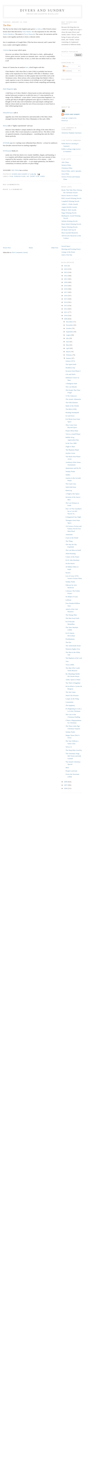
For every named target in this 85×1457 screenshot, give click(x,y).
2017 (66, 292)
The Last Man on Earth (73, 550)
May (67, 345)
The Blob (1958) (71, 409)
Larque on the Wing (72, 699)
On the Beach (70, 563)
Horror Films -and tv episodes (71, 171)
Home (31, 248)
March (68, 352)
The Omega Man (71, 615)
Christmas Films (67, 168)
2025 (66, 266)
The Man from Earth (72, 618)
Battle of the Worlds (72, 406)
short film (34, 176)
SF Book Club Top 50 (69, 230)
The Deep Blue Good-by (74, 750)
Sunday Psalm (70, 471)
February (69, 355)
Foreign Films (20, 176)
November (69, 325)
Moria (5, 126)
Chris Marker (26, 32)
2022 (66, 276)
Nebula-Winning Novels (70, 221)
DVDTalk (6, 143)
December (69, 322)
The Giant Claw (71, 484)
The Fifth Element (72, 402)
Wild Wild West (71, 487)
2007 (66, 785)
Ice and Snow (70, 416)
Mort (67, 768)
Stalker (68, 475)
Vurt (67, 661)
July (67, 338)
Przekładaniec (70, 639)
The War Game (71, 692)
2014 (66, 302)
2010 (66, 315)
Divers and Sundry (42, 10)
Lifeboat (68, 600)
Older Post (54, 248)
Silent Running (70, 553)
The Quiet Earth (71, 364)
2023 (66, 272)
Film (11, 176)
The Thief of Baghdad (73, 683)
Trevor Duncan (29, 34)
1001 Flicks (15, 170)
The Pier (68, 642)
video (42, 176)
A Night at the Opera (72, 494)
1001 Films (65, 162)
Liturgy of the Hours (68, 252)
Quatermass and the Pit (73, 468)
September (69, 332)
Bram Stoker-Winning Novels (71, 224)
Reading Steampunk (72, 412)
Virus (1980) (70, 665)
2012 (66, 309)
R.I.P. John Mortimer (72, 560)
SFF (28, 176)
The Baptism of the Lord (74, 658)
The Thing (69, 541)
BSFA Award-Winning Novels (71, 198)
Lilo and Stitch (70, 374)
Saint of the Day (67, 255)
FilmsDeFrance (8, 113)
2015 (66, 299)
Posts (65, 66)
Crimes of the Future (72, 557)
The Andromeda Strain (73, 646)
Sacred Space (66, 246)
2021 (66, 279)
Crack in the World (72, 538)
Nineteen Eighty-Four (73, 649)
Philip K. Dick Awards (69, 210)
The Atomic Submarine (73, 399)
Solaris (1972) (70, 361)
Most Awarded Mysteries (70, 233)
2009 (66, 319)
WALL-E (69, 747)
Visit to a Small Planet (73, 434)
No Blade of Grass (72, 597)
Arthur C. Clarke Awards (70, 204)
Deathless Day (70, 368)
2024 (66, 269)
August (68, 335)
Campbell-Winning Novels (70, 201)
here (27, 67)
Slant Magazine (8, 89)
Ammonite (69, 534)
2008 (66, 782)
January (69, 358)
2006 (66, 788)
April (68, 348)
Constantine (69, 702)
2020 (66, 282)
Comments (67, 71)
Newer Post (7, 248)
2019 (66, 286)
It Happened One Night (73, 517)
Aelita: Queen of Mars (73, 680)
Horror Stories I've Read (70, 195)
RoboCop (69, 490)
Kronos (68, 573)
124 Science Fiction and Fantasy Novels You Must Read (73, 528)
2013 (66, 305)
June (67, 342)
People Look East (71, 771)
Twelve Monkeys (8, 34)
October (69, 328)
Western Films (66, 165)
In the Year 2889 (71, 443)
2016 (66, 296)
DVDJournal (7, 151)
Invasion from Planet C (73, 371)
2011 (66, 312)
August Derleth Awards (69, 207)
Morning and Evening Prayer (71, 249)
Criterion (6, 50)
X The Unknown (71, 396)
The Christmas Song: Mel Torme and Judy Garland (73, 756)
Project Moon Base (72, 431)
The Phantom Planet (72, 450)
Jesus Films (65, 174)
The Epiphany (70, 705)
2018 (66, 289)
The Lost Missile (71, 387)
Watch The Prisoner (72, 695)
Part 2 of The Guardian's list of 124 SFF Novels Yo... (74, 511)
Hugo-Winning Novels (69, 213)
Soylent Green (70, 453)
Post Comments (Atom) (20, 252)
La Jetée (38, 29)
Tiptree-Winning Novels (70, 227)
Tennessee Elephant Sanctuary (72, 133)
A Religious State (71, 383)
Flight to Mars (70, 447)
